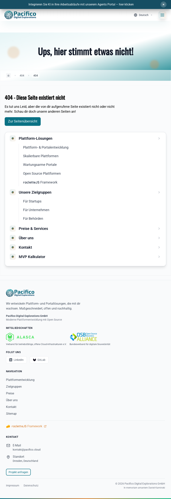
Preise (10, 393)
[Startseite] (85, 293)
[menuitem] (86, 138)
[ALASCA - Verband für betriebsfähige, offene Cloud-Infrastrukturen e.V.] (36, 339)
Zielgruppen (14, 386)
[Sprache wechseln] (143, 15)
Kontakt (11, 407)
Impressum (12, 485)
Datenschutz (31, 485)
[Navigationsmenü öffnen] (162, 15)
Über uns (12, 400)
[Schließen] (163, 5)
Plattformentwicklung (20, 380)
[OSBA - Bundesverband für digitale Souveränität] (90, 339)
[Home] (20, 15)
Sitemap (11, 413)
